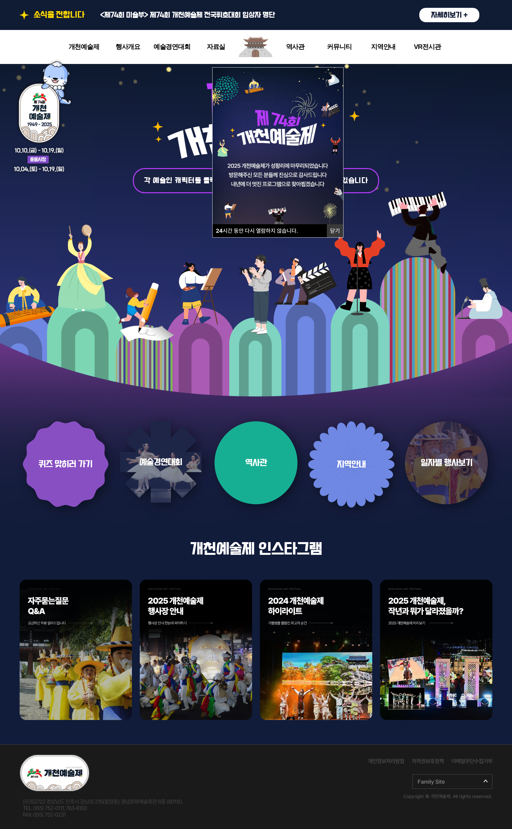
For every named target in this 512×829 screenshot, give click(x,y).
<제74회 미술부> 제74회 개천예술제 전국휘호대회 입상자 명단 (289, 15)
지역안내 (383, 46)
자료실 (216, 46)
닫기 (335, 230)
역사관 (295, 46)
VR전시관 (427, 46)
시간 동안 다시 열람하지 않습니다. (257, 230)
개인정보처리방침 (386, 761)
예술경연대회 (171, 46)
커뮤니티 (339, 46)
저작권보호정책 (428, 761)
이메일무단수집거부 (471, 761)
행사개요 (128, 46)
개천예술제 (84, 46)
